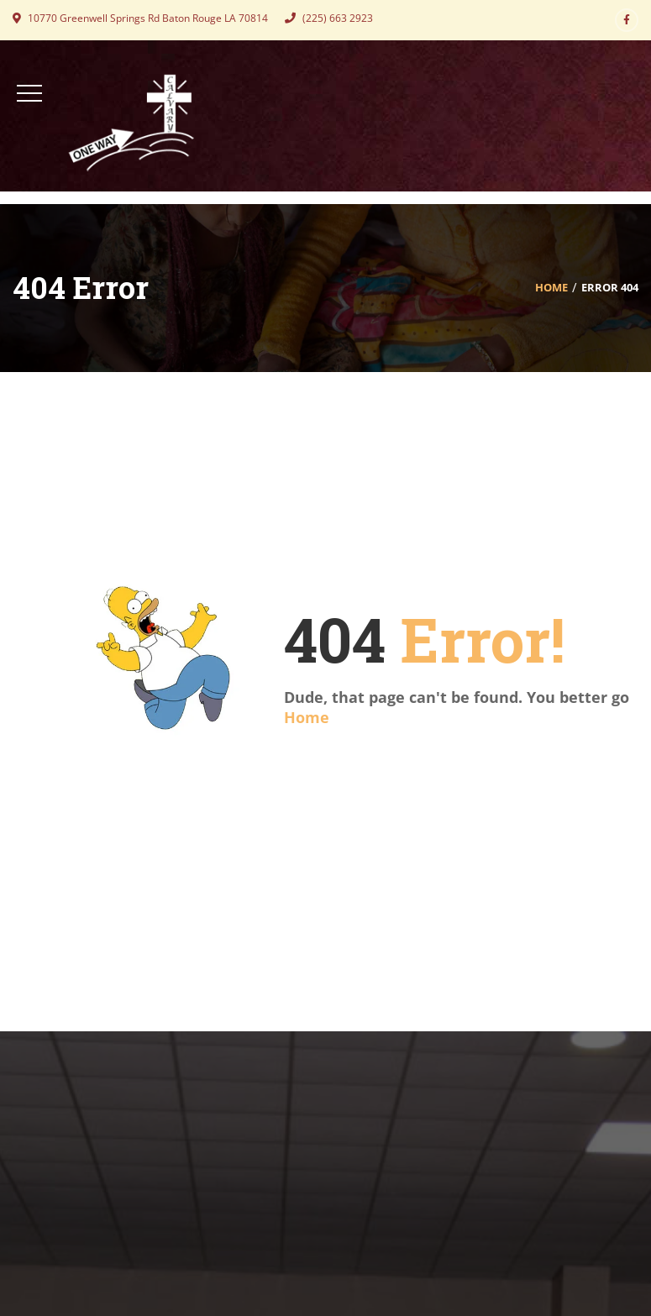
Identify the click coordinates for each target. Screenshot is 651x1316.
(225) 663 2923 (329, 18)
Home (551, 287)
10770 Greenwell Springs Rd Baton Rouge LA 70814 (140, 18)
